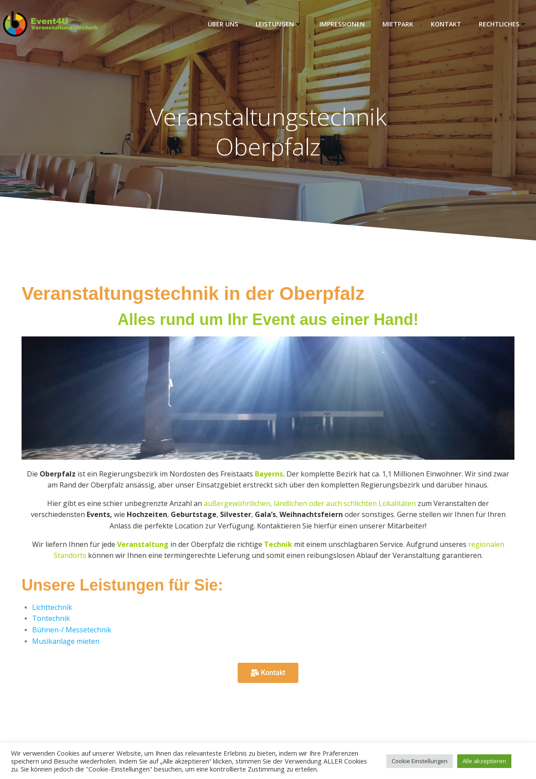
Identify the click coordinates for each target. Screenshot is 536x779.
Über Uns (223, 24)
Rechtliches (503, 24)
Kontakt (446, 24)
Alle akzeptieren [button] (484, 761)
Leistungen (279, 24)
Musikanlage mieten (65, 641)
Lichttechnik (52, 607)
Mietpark (397, 24)
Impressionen (342, 24)
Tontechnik (51, 619)
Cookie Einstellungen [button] (420, 761)
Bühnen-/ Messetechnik (71, 630)
